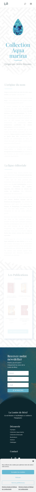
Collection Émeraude (16, 434)
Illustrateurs (13, 437)
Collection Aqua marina (17, 432)
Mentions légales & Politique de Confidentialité (9, 488)
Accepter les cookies (18, 472)
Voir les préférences (18, 483)
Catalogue (13, 442)
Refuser (18, 477)
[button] (33, 461)
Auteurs (12, 439)
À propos (12, 429)
